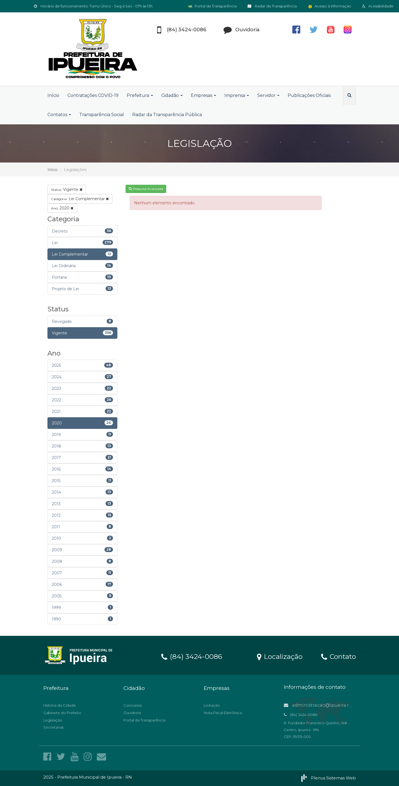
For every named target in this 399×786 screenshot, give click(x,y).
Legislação (52, 720)
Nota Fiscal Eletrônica (223, 713)
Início (53, 95)
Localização (279, 656)
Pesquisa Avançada (146, 189)
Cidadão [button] (172, 95)
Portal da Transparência (212, 6)
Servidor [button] (268, 95)
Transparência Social (101, 114)
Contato (338, 656)
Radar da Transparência (272, 6)
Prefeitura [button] (140, 95)
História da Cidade (59, 705)
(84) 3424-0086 (191, 656)
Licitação (212, 705)
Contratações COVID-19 (92, 95)
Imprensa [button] (236, 95)
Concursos (132, 705)
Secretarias (53, 727)
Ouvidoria (132, 713)
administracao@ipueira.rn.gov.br (325, 705)
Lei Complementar (80, 198)
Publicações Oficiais (309, 95)
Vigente (67, 189)
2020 (62, 208)
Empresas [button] (203, 95)
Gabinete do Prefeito (62, 713)
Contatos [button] (59, 114)
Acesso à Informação (329, 6)
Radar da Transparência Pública (167, 114)
